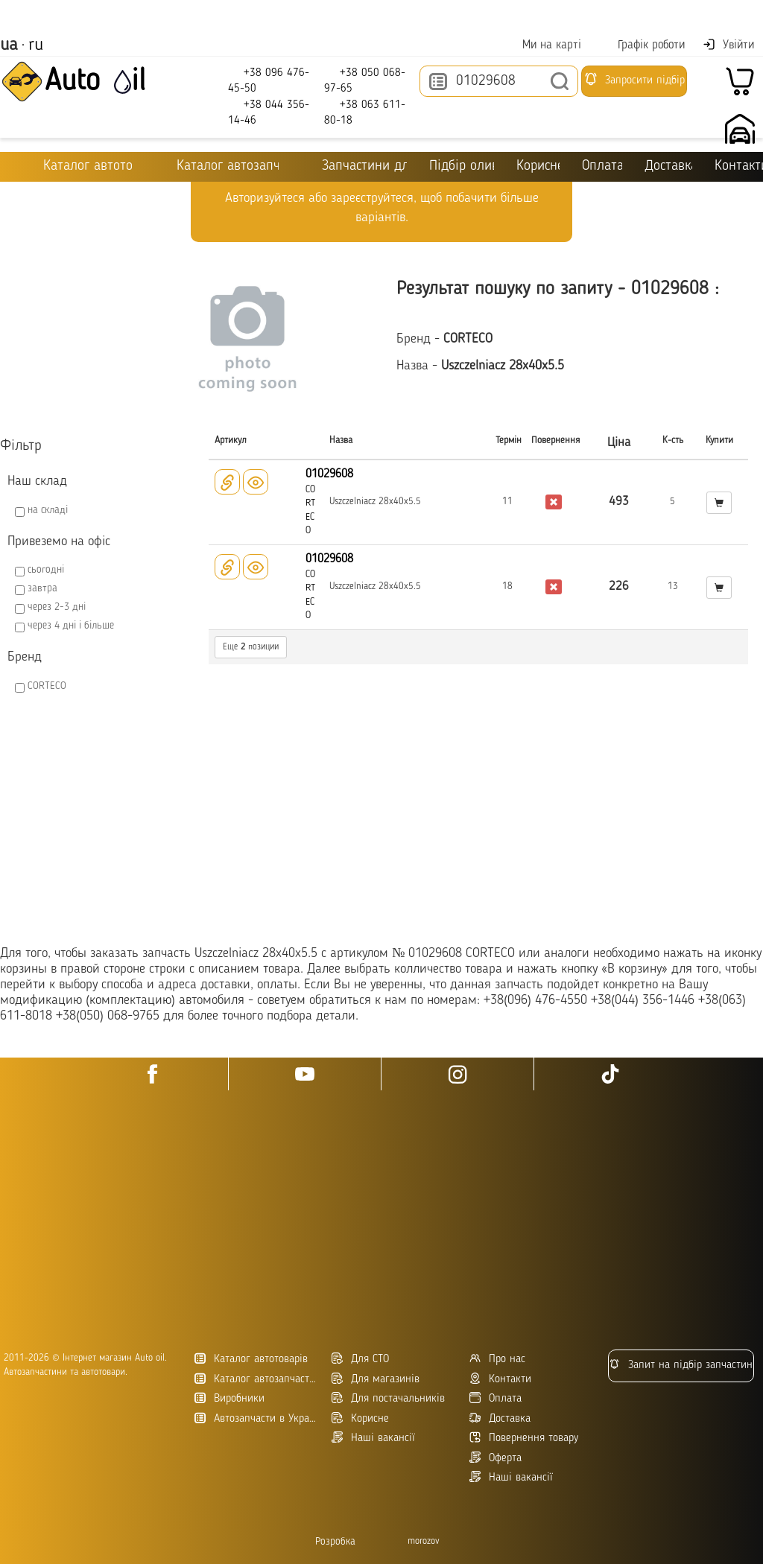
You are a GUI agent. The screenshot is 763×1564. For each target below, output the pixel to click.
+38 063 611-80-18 (364, 112)
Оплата (601, 166)
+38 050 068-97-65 (364, 80)
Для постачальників (388, 1398)
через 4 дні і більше (71, 625)
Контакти (500, 1379)
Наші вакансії (511, 1477)
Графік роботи (642, 45)
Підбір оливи (461, 166)
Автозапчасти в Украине (257, 1418)
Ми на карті (542, 45)
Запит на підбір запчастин (681, 1364)
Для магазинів (376, 1379)
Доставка (668, 166)
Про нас (497, 1358)
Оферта (495, 1458)
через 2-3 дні (57, 607)
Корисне (538, 166)
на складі (48, 510)
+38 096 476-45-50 (268, 80)
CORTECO (47, 686)
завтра (42, 588)
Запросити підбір (634, 78)
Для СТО (360, 1358)
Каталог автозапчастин (257, 1379)
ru (35, 45)
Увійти (728, 44)
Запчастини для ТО (354, 166)
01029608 (329, 474)
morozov (424, 1541)
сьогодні (46, 570)
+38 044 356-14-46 (268, 112)
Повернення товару (523, 1437)
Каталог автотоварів (251, 1358)
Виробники (229, 1398)
